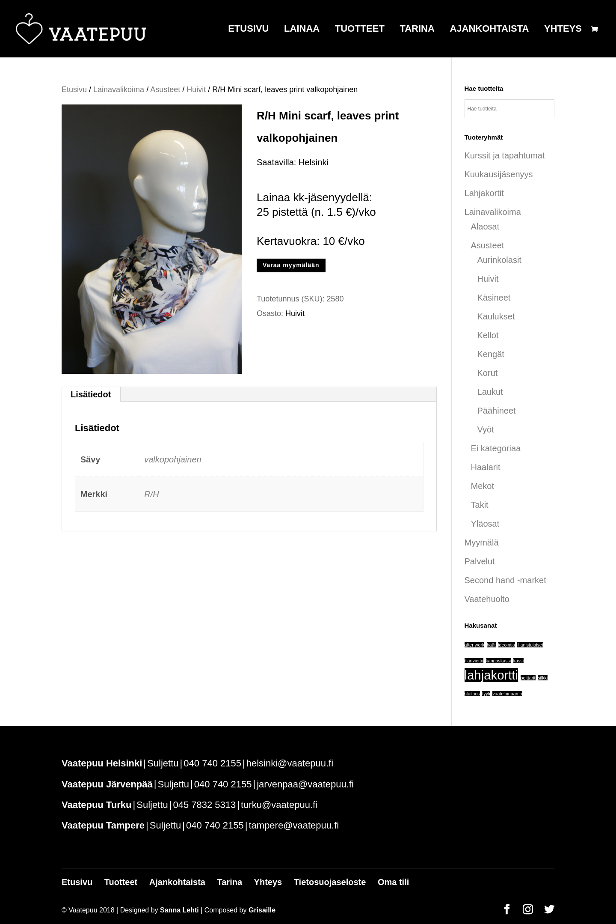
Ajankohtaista (489, 30)
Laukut (490, 391)
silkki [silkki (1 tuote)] (543, 677)
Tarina (417, 30)
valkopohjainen (172, 459)
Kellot (488, 335)
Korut (487, 373)
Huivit (196, 89)
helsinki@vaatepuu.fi (289, 763)
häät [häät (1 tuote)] (491, 644)
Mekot (482, 486)
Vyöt (485, 429)
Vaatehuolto (487, 599)
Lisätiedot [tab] (91, 394)
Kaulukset (496, 316)
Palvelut (480, 561)
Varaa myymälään (291, 265)
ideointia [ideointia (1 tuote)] (506, 644)
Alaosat (485, 226)
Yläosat (485, 523)
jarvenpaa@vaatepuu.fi (305, 784)
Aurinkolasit (499, 260)
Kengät (490, 354)
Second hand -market (505, 580)
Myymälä (482, 542)
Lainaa (302, 30)
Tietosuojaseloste (330, 882)
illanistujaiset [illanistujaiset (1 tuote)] (530, 644)
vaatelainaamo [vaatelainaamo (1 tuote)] (507, 693)
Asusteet (165, 89)
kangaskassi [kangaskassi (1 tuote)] (498, 660)
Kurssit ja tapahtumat (505, 155)
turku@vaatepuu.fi (279, 804)
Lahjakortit (484, 193)
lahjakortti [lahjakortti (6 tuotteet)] (491, 675)
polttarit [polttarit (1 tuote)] (528, 677)
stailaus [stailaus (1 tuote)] (472, 693)
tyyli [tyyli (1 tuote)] (486, 693)
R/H (151, 494)
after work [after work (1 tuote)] (475, 644)
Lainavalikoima (118, 89)
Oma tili (393, 882)
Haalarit (485, 467)
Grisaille (262, 910)
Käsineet (494, 297)
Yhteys (563, 30)
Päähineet (496, 410)
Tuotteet (360, 30)
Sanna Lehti (179, 910)
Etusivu (248, 30)
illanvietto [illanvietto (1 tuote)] (474, 660)
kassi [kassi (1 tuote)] (518, 660)
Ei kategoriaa (496, 448)
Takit (480, 505)
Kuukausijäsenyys (499, 174)
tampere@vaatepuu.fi (294, 825)
